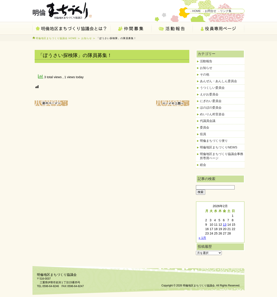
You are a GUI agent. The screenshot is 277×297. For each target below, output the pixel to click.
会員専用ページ (219, 28)
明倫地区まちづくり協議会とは (71, 28)
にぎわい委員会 (211, 101)
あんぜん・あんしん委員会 (218, 81)
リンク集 (225, 11)
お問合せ (210, 11)
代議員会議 (207, 121)
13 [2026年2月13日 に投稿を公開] (224, 224)
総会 (203, 164)
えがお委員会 (209, 94)
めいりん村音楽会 (212, 114)
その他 (204, 74)
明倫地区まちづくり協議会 (63, 11)
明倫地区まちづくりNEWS (218, 147)
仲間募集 (131, 28)
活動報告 (172, 28)
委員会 (204, 127)
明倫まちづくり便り (214, 140)
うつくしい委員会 (212, 87)
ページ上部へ (172, 103)
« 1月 (202, 238)
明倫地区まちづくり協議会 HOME (56, 38)
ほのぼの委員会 (211, 107)
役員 (203, 134)
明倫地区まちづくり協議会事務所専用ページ (221, 156)
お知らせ (86, 38)
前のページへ (51, 103)
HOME (196, 11)
